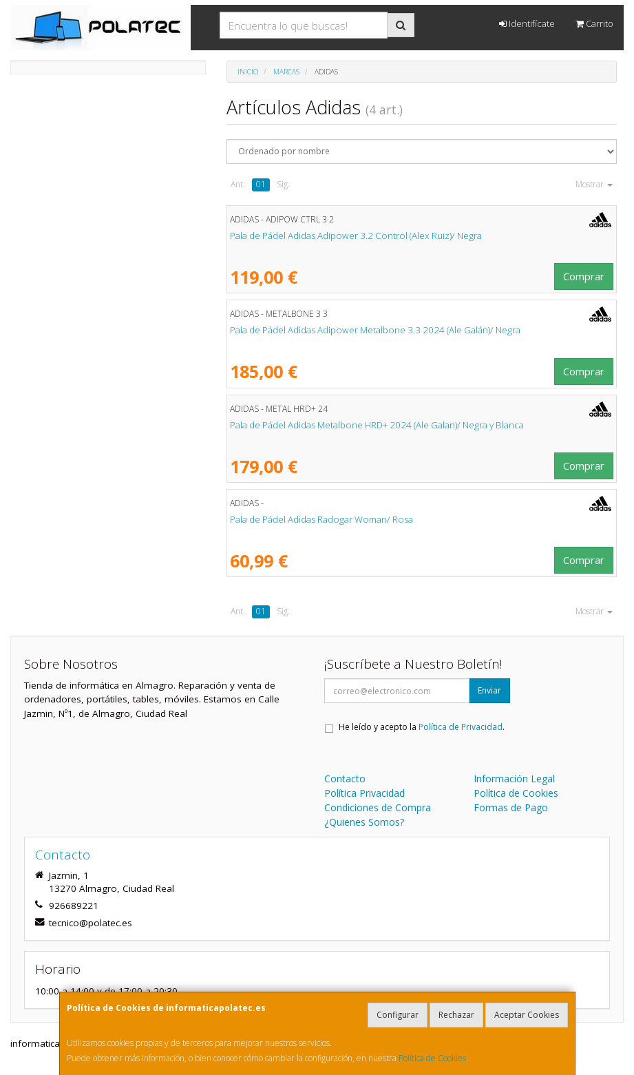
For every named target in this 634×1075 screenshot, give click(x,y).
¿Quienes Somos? (364, 821)
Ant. (238, 184)
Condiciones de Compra (377, 807)
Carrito (594, 23)
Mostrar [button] (594, 184)
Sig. (283, 184)
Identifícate (527, 23)
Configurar (398, 1015)
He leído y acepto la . (422, 727)
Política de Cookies (432, 1058)
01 (261, 184)
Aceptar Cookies (526, 1015)
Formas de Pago (511, 807)
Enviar (489, 690)
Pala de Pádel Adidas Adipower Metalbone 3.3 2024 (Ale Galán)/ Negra (375, 330)
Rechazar (456, 1015)
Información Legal (514, 778)
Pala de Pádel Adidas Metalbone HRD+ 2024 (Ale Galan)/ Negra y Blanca (377, 425)
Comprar (583, 276)
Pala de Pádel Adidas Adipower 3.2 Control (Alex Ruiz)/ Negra (356, 235)
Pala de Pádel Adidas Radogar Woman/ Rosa (321, 519)
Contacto (345, 778)
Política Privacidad (364, 793)
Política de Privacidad (461, 727)
